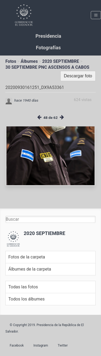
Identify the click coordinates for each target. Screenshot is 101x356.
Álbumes (29, 61)
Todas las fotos (23, 286)
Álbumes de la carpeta (29, 269)
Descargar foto (78, 76)
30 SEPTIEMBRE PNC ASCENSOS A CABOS (47, 67)
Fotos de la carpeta (26, 257)
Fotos (10, 61)
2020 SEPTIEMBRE (60, 61)
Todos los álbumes (26, 299)
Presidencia (48, 36)
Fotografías (48, 47)
